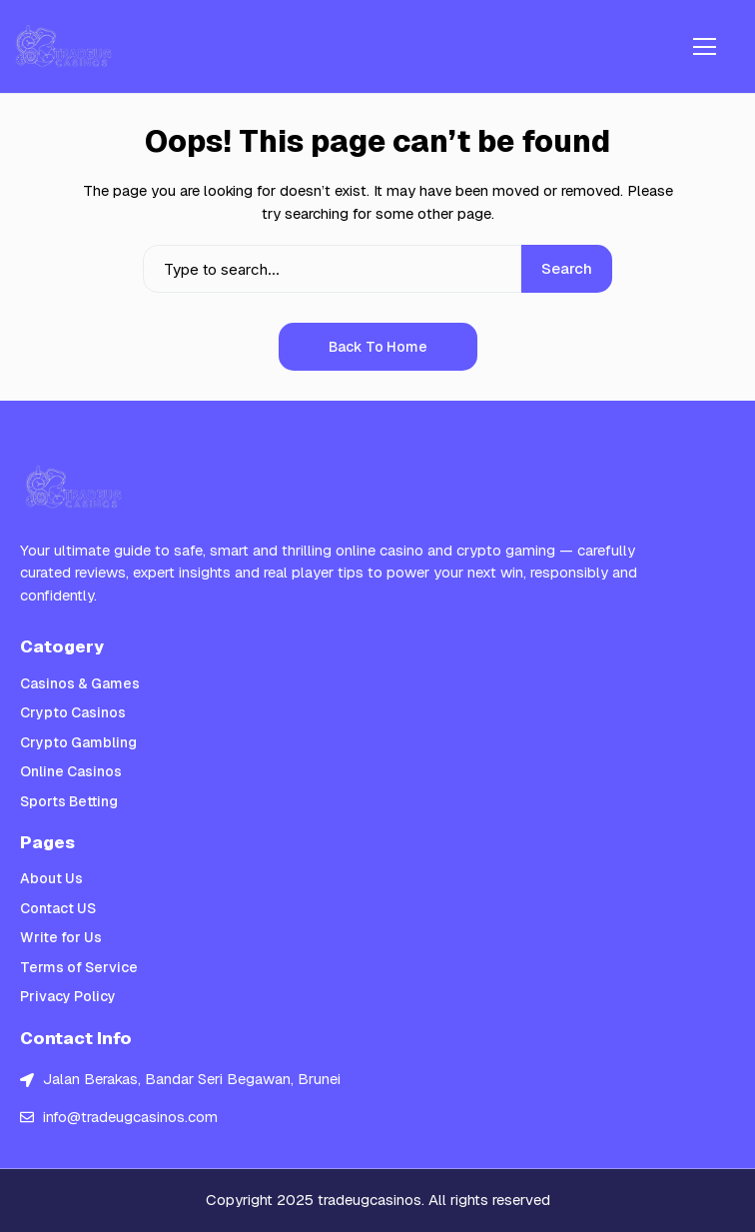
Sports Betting (69, 801)
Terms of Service (79, 967)
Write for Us (61, 937)
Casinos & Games (80, 683)
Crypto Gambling (78, 742)
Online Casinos (71, 771)
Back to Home (378, 347)
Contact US (58, 908)
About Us (51, 878)
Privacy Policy (68, 996)
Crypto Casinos (73, 712)
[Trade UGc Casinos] (65, 46)
